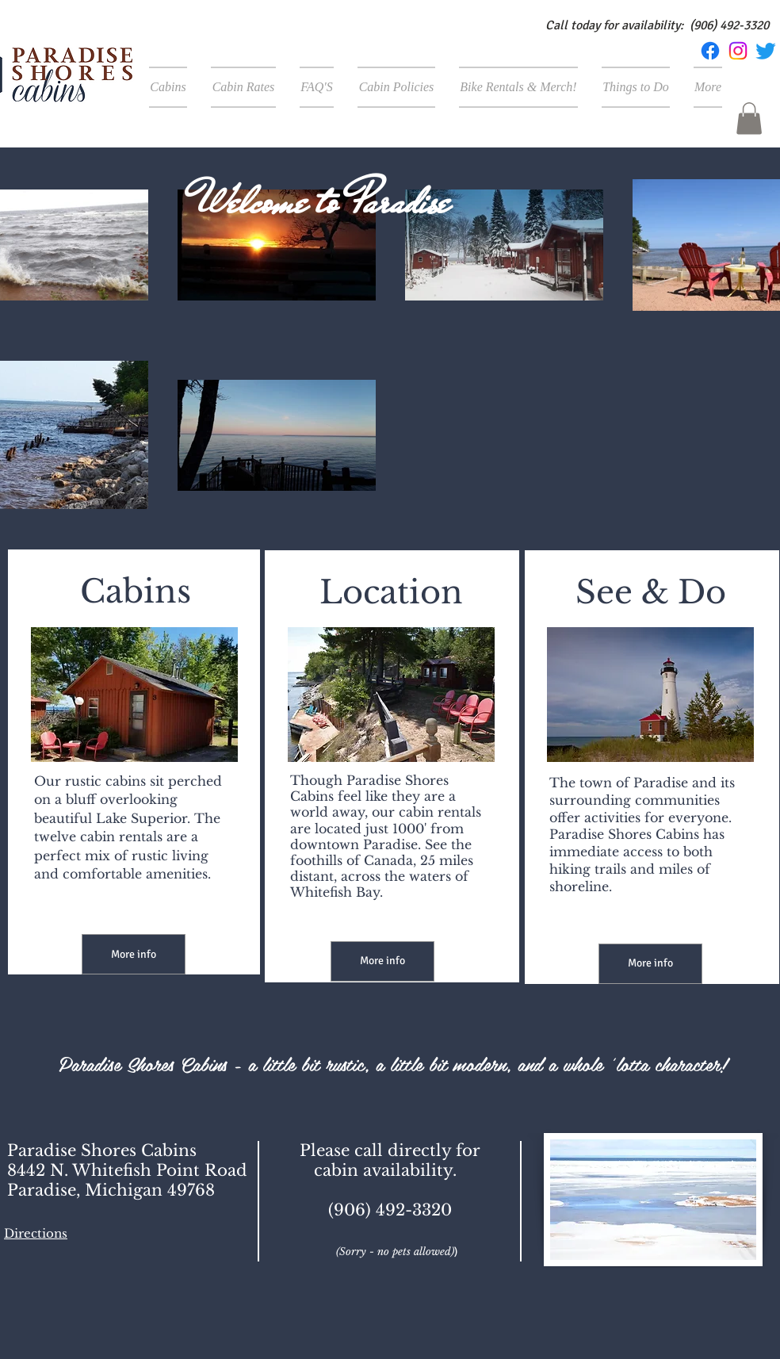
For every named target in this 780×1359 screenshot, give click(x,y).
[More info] (133, 954)
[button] (749, 118)
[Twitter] (766, 51)
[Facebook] (710, 51)
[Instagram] (738, 51)
